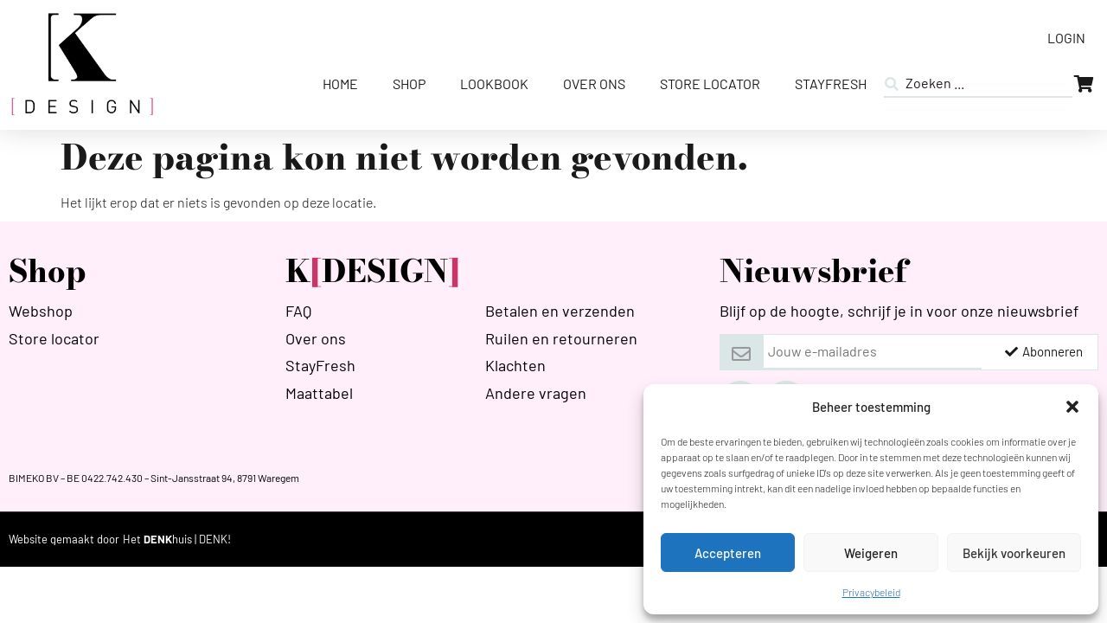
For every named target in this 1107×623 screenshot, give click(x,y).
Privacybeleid (871, 592)
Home (340, 83)
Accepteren (727, 553)
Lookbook (494, 83)
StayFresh (831, 83)
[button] (1072, 406)
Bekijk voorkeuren (1014, 553)
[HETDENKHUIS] (177, 539)
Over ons (594, 83)
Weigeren (871, 553)
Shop (409, 83)
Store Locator (710, 83)
